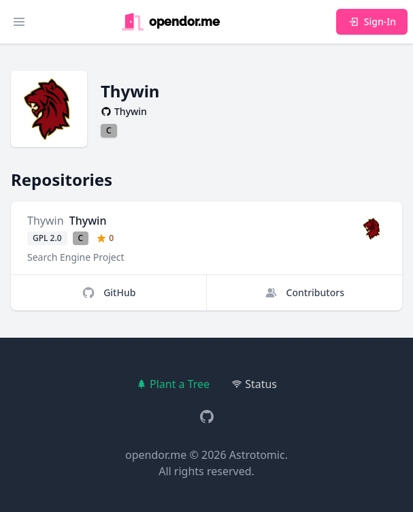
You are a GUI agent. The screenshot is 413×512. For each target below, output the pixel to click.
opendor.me (155, 454)
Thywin (45, 220)
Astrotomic (257, 454)
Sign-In (372, 21)
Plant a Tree (173, 384)
